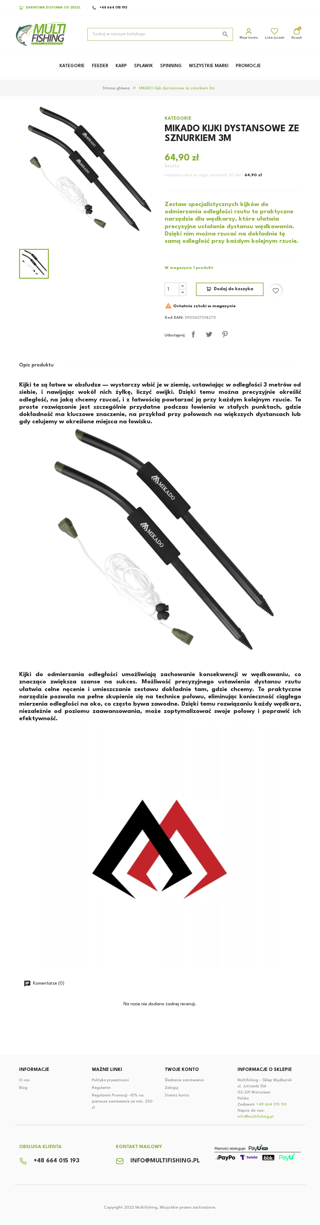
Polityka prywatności (110, 1080)
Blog (23, 1088)
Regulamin (101, 1088)
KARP (121, 66)
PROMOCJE (248, 66)
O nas (24, 1080)
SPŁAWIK (143, 66)
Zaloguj (171, 1088)
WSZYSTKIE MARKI (208, 66)
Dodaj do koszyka (233, 289)
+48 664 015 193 (109, 8)
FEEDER (100, 66)
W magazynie (178, 268)
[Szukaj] (160, 34)
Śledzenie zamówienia (184, 1080)
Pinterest (225, 334)
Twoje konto (182, 1070)
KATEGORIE (72, 66)
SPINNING (171, 66)
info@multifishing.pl (255, 1117)
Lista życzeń (274, 34)
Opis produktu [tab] (36, 365)
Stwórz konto (177, 1095)
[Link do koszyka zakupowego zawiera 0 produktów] (296, 34)
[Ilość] (172, 289)
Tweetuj (209, 334)
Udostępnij (193, 334)
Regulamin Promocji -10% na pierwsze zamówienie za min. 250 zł (122, 1101)
